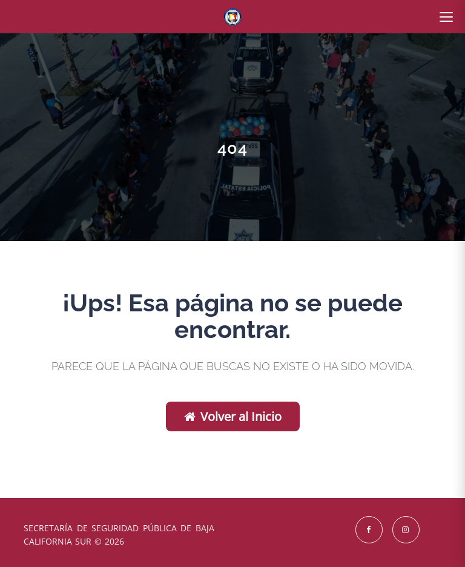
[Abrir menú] (446, 17)
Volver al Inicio (233, 416)
